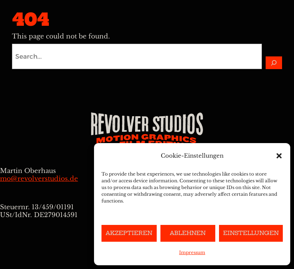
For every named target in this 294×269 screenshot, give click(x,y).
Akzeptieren (129, 232)
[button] (279, 156)
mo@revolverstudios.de (39, 178)
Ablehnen (188, 232)
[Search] (274, 62)
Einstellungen (251, 232)
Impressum (192, 252)
